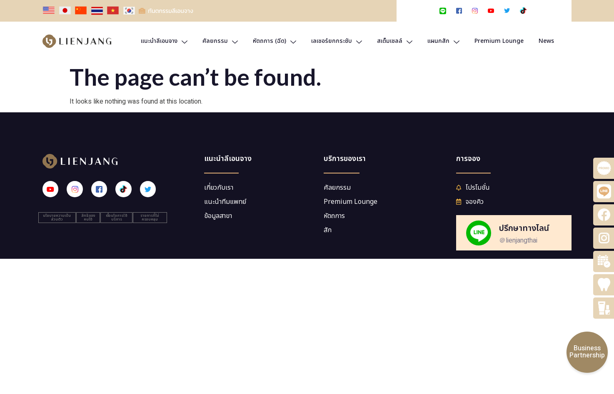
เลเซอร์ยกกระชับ (336, 41)
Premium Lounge (499, 41)
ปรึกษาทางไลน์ (524, 228)
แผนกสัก (443, 41)
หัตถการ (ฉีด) (274, 41)
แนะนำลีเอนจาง (164, 41)
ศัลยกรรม (220, 41)
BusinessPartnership (587, 352)
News (546, 41)
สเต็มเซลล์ (394, 41)
